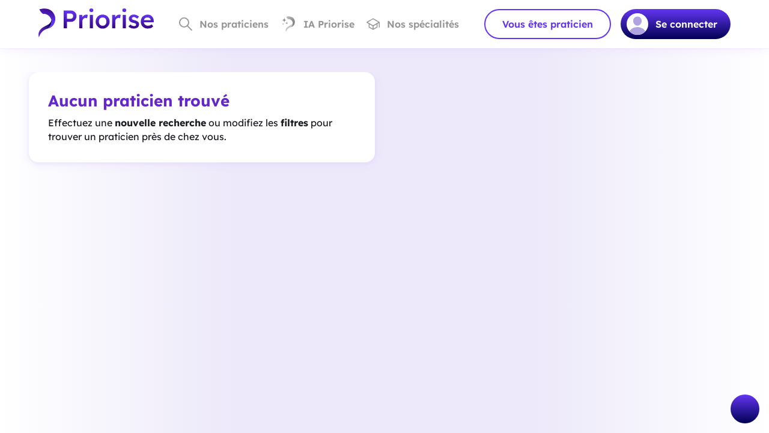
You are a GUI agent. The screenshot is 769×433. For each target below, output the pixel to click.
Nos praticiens (224, 24)
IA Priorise (317, 24)
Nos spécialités (412, 24)
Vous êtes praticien (547, 24)
